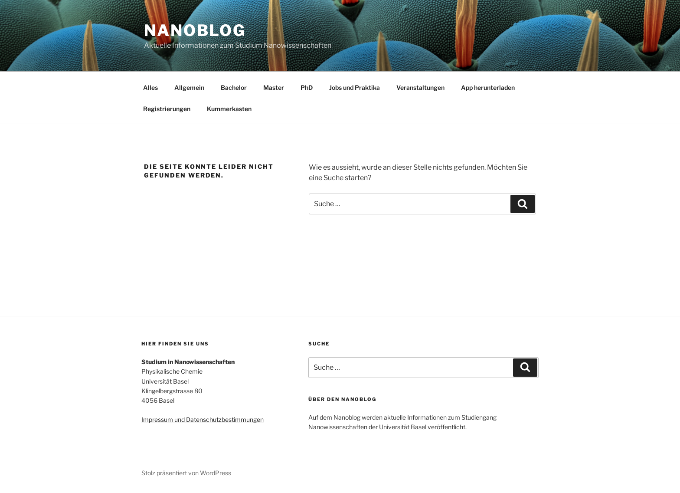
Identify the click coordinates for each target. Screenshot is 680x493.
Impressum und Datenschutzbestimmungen (202, 419)
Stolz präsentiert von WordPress (186, 473)
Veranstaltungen (420, 87)
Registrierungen (166, 108)
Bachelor (234, 87)
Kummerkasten (229, 108)
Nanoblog (195, 30)
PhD (307, 87)
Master (273, 87)
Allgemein (189, 87)
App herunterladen (488, 87)
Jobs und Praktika (354, 87)
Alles (150, 87)
